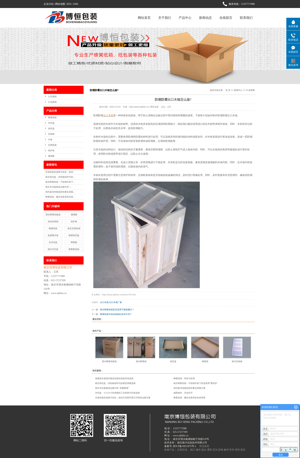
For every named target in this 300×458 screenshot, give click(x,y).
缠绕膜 (51, 156)
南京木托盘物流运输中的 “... (58, 187)
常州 (231, 449)
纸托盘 (51, 128)
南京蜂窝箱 (141, 361)
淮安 (237, 449)
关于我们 (164, 18)
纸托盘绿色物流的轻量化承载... (60, 192)
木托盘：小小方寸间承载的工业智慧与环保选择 (117, 393)
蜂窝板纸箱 (74, 249)
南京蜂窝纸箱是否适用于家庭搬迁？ (117, 309)
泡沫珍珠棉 (53, 221)
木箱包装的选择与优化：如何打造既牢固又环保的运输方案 (122, 397)
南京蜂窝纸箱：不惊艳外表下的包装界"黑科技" (196, 383)
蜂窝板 (74, 242)
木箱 (50, 139)
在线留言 (225, 18)
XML (76, 4)
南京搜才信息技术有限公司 (192, 442)
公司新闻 (52, 96)
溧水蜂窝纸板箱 (53, 214)
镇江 (192, 449)
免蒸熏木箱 (53, 235)
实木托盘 (53, 242)
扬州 (226, 449)
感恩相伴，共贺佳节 (183, 393)
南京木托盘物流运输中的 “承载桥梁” (112, 388)
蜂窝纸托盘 (74, 235)
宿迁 (242, 449)
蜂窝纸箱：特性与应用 (184, 378)
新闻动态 (205, 18)
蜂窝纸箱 (52, 117)
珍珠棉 (51, 134)
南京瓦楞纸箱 (74, 228)
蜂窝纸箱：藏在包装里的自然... (60, 197)
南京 (203, 449)
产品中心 (185, 18)
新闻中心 (238, 90)
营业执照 (204, 446)
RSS (69, 4)
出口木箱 (104, 302)
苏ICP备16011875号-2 (184, 446)
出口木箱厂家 (115, 302)
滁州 (198, 449)
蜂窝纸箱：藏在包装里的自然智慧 (189, 397)
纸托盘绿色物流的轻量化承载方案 (189, 388)
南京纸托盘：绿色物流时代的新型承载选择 (115, 383)
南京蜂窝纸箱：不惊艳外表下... (60, 182)
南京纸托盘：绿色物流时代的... (60, 177)
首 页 (227, 90)
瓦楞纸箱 (52, 145)
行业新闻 (52, 102)
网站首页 (144, 18)
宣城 (220, 449)
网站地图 (60, 4)
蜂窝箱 (205, 361)
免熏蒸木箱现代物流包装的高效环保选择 (114, 378)
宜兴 (215, 449)
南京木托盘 (53, 249)
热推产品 (169, 449)
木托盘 (51, 123)
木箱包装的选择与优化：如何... (60, 172)
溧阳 (209, 449)
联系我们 (246, 18)
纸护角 (51, 150)
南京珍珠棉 (237, 361)
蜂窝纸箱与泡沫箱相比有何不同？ (116, 314)
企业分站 (49, 4)
